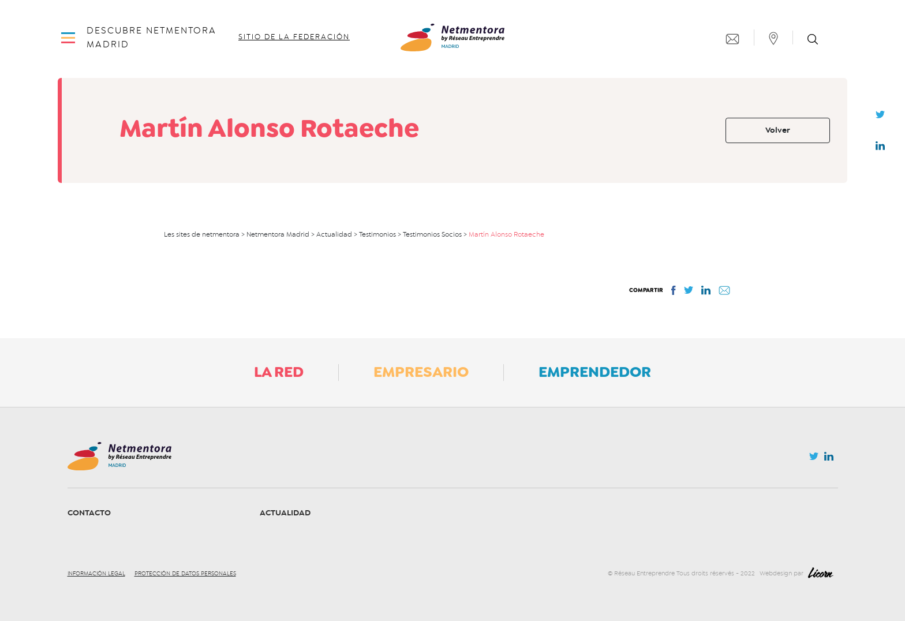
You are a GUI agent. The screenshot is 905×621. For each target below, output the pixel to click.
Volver (777, 130)
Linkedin (880, 148)
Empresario (421, 371)
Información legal (96, 573)
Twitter (880, 118)
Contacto (89, 513)
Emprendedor (594, 371)
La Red (279, 371)
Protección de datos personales (185, 573)
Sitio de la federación (294, 37)
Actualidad (285, 513)
